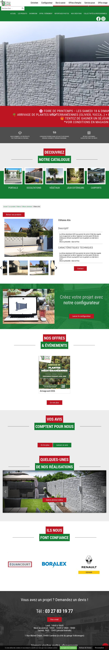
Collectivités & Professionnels (95, 14)
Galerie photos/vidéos (54, 501)
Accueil (13, 14)
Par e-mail (54, 621)
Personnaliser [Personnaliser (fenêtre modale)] (99, 648)
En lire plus (45, 447)
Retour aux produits (13, 216)
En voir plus (54, 404)
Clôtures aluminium (27, 208)
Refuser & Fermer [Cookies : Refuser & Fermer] (85, 648)
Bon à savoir (60, 3)
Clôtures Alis (36, 208)
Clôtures (18, 208)
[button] (2, 438)
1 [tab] (25, 278)
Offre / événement (45, 14)
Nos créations (76, 14)
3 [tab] (32, 278)
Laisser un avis (62, 447)
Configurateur (46, 3)
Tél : (54, 613)
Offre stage (102, 3)
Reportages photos (62, 14)
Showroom (33, 14)
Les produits (22, 14)
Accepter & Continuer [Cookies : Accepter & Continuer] (68, 648)
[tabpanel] (39, 269)
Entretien (34, 3)
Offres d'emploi (75, 3)
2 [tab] (29, 278)
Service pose (89, 3)
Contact (80, 270)
